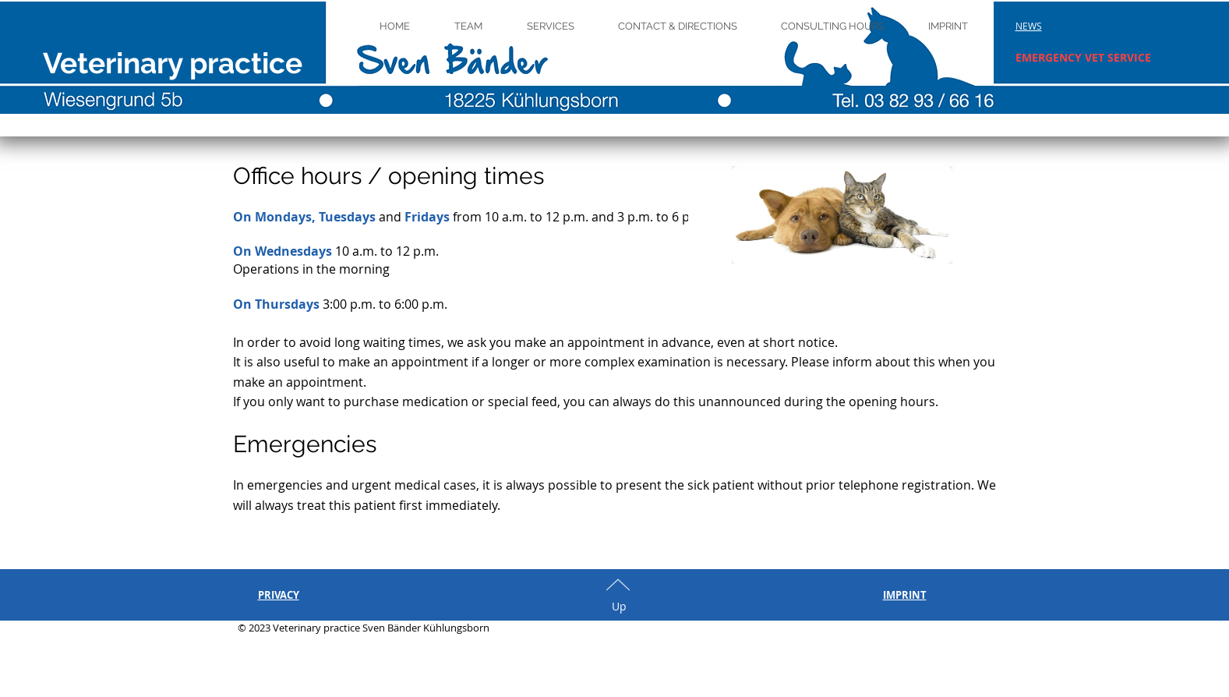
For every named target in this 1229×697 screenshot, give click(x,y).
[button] (1028, 25)
